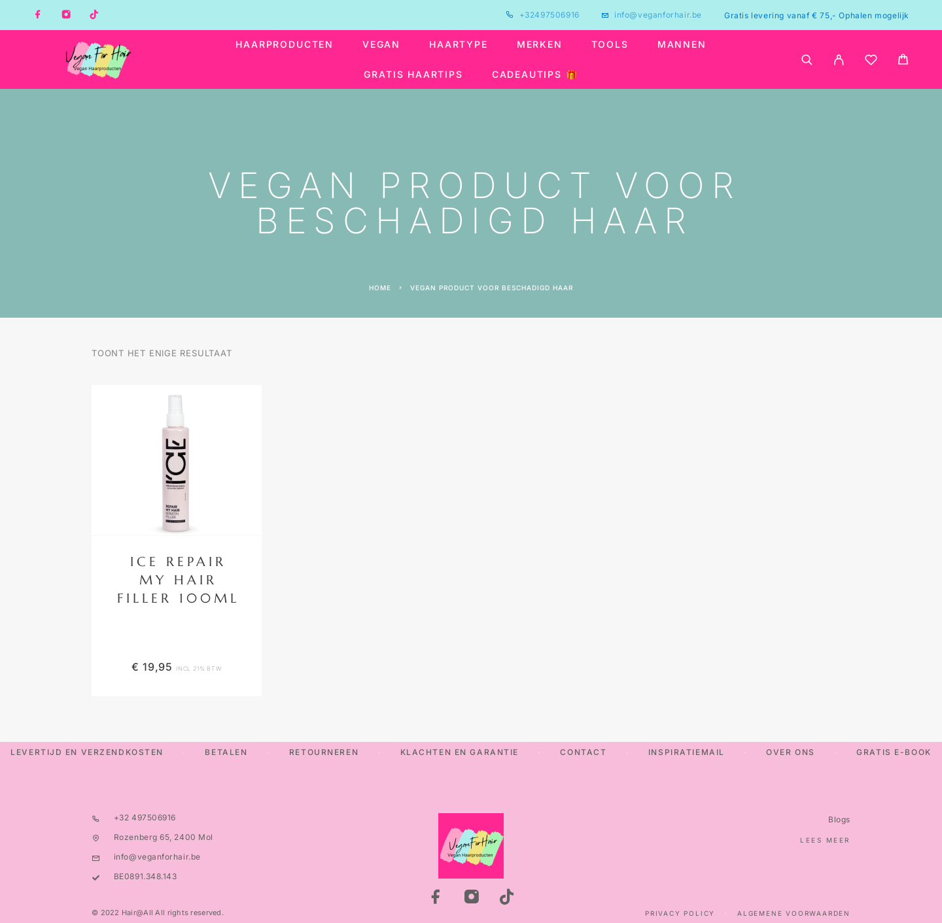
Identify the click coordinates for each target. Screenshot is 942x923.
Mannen (681, 44)
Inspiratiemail (686, 752)
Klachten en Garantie (459, 752)
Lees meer (825, 840)
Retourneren (323, 752)
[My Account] (839, 60)
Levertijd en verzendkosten (87, 752)
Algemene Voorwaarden (793, 913)
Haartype (458, 44)
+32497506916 (549, 15)
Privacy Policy (680, 913)
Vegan (381, 44)
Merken (540, 44)
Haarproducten (285, 44)
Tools (610, 44)
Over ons (790, 752)
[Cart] (903, 61)
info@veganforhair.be (658, 15)
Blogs (839, 819)
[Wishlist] (871, 61)
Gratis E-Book (893, 752)
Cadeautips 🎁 (535, 74)
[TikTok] (94, 15)
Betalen (226, 752)
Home (380, 288)
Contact (583, 752)
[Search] (807, 60)
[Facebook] (38, 15)
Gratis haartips (413, 74)
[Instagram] (66, 15)
